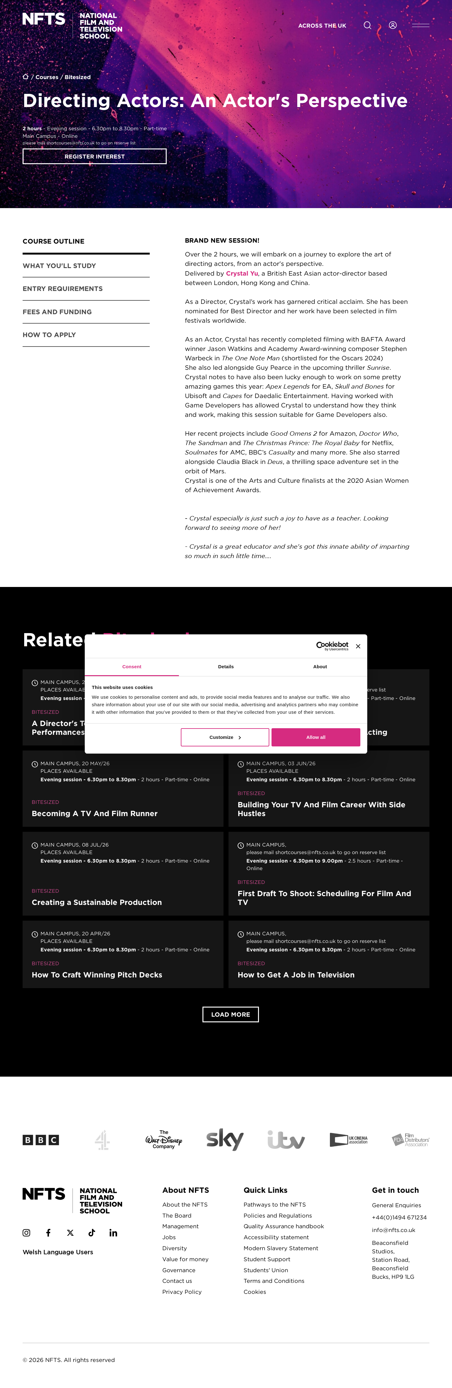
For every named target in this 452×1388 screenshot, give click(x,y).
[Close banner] (358, 646)
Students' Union (266, 1270)
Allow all (316, 737)
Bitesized (78, 77)
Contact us (177, 1281)
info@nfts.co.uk (393, 1230)
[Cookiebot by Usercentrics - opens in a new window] (320, 646)
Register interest (95, 156)
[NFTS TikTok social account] (92, 1234)
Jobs (169, 1237)
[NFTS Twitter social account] (70, 1234)
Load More (230, 1014)
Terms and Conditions (274, 1281)
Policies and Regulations (278, 1216)
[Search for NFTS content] (367, 25)
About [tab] (320, 666)
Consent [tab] (132, 666)
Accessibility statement (276, 1237)
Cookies (255, 1292)
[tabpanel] (297, 400)
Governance (179, 1270)
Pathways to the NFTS (275, 1205)
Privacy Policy (182, 1292)
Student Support (267, 1259)
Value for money (185, 1259)
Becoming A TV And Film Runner (123, 788)
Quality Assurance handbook (284, 1226)
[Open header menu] (420, 25)
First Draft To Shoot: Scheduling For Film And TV (329, 874)
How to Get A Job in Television (329, 954)
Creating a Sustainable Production (123, 874)
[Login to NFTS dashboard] (392, 25)
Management (180, 1226)
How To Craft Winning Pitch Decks (123, 954)
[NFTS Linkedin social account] (113, 1234)
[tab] (86, 242)
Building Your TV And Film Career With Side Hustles (329, 788)
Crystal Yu (242, 273)
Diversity (174, 1248)
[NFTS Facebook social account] (48, 1234)
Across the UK (322, 25)
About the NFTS (185, 1205)
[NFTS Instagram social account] (26, 1234)
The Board (176, 1216)
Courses (46, 77)
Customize (225, 737)
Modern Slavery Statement (281, 1248)
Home (26, 77)
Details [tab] (226, 666)
